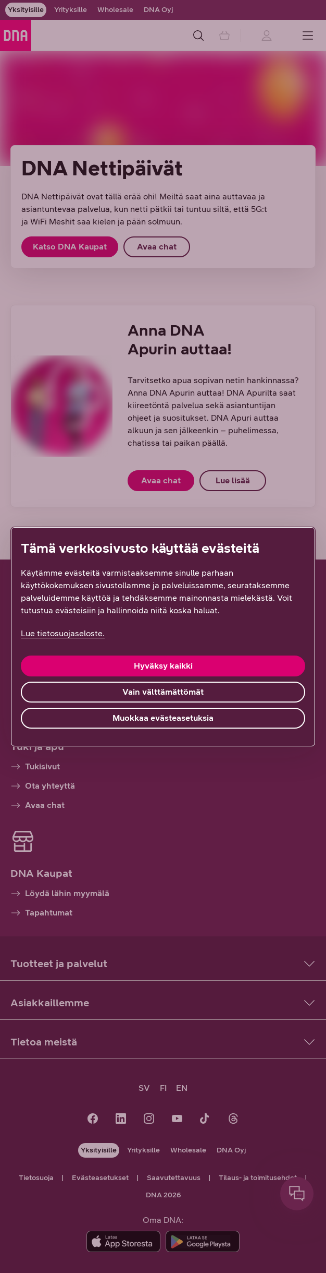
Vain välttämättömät (163, 692)
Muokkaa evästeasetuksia (163, 718)
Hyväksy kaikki (163, 666)
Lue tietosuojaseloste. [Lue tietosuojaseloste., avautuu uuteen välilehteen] (63, 633)
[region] (163, 637)
